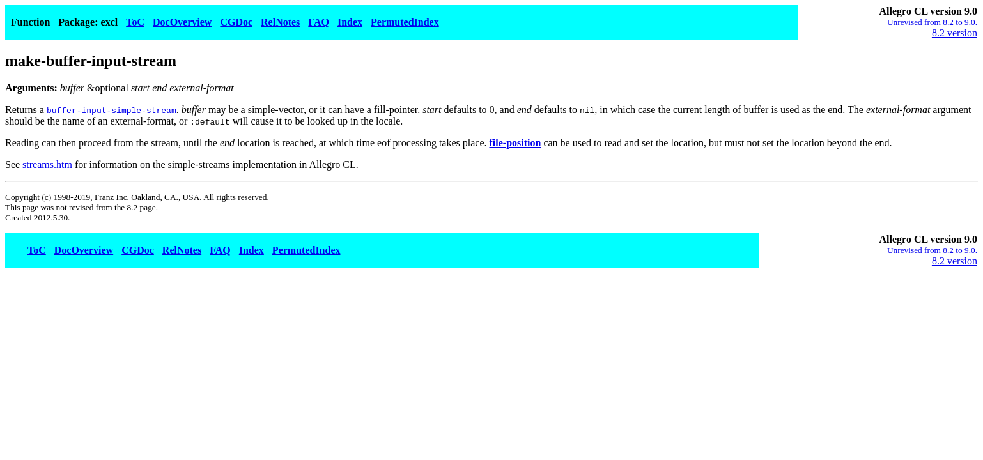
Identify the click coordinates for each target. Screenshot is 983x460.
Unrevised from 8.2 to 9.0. (932, 22)
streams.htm (47, 164)
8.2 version (954, 32)
